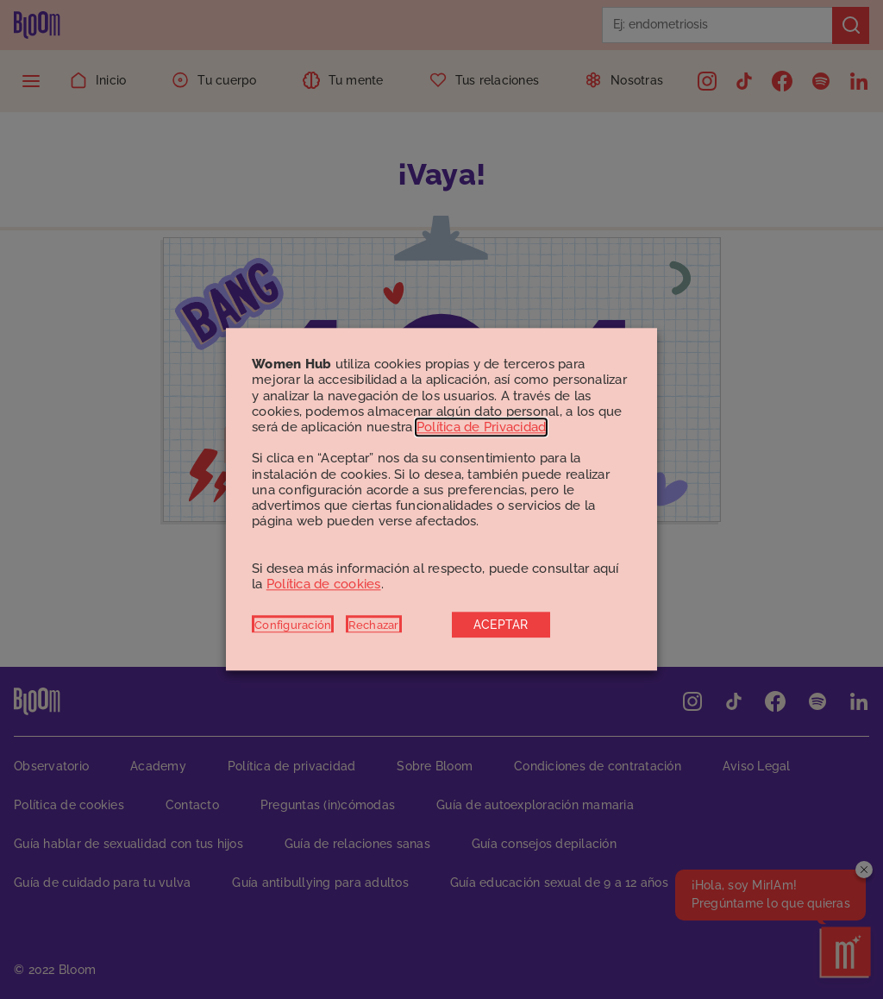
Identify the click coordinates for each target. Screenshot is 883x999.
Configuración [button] (292, 625)
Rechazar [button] (373, 625)
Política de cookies (323, 584)
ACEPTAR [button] (501, 625)
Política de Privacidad (481, 427)
